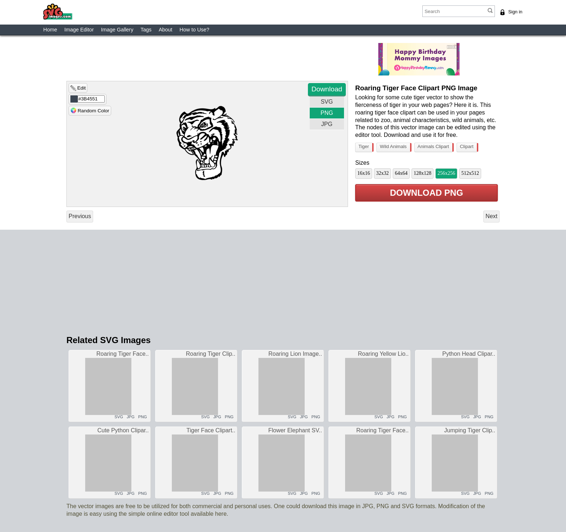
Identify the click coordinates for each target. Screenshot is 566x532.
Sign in (515, 11)
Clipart (468, 147)
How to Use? (194, 30)
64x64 (401, 173)
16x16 (363, 173)
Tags (145, 30)
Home (50, 30)
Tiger (365, 147)
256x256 (446, 173)
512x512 (470, 173)
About (166, 30)
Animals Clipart (435, 147)
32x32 (382, 173)
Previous (80, 216)
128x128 (422, 173)
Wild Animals (395, 147)
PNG (327, 113)
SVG (327, 102)
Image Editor (79, 30)
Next (491, 216)
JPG (326, 124)
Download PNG (426, 193)
